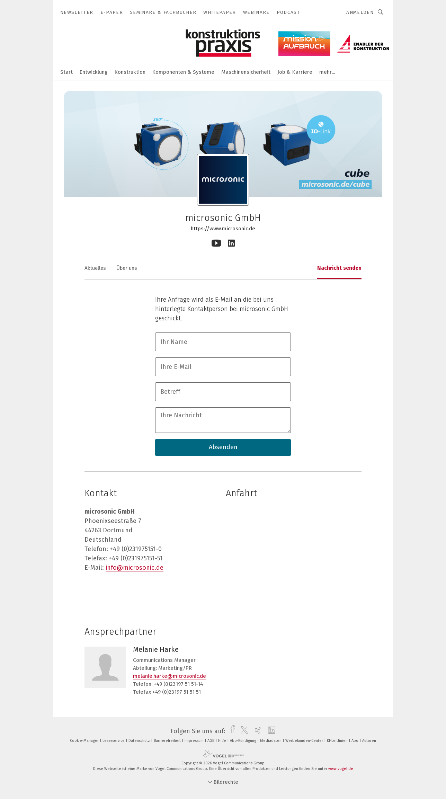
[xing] (256, 731)
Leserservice (114, 740)
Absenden (223, 447)
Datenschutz (139, 740)
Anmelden (360, 12)
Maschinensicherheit (245, 72)
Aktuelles (95, 268)
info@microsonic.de (134, 567)
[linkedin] (270, 731)
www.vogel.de (340, 768)
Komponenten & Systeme (183, 72)
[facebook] (230, 731)
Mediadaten (271, 740)
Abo (355, 740)
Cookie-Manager (85, 740)
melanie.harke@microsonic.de (169, 676)
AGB (211, 740)
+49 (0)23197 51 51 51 (176, 692)
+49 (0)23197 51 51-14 (178, 684)
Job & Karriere (294, 72)
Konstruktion (130, 72)
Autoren (369, 740)
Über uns (126, 268)
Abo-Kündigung (243, 740)
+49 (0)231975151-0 (136, 549)
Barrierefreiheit (168, 740)
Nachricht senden (339, 268)
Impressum (195, 740)
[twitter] (242, 731)
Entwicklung (94, 72)
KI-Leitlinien (338, 740)
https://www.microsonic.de (223, 228)
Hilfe (222, 740)
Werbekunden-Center (304, 740)
